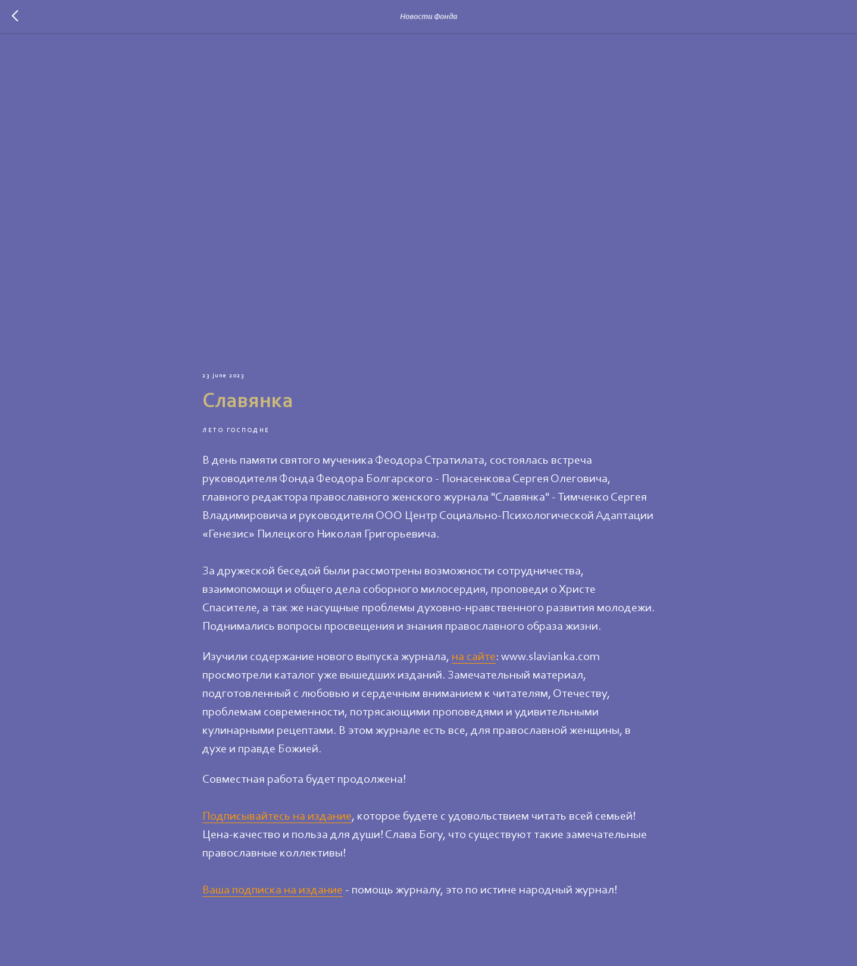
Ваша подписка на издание (272, 890)
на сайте (474, 657)
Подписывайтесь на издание (277, 817)
